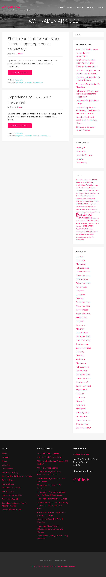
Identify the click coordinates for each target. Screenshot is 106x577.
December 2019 (83, 336)
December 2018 (83, 374)
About (69, 7)
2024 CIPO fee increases (87, 49)
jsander (20, 54)
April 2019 (80, 359)
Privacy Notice (8, 480)
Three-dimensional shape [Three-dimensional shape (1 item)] (90, 223)
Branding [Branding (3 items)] (90, 182)
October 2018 (82, 382)
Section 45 (36, 136)
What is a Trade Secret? (86, 67)
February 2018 (82, 413)
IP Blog (90, 7)
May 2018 (80, 401)
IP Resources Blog (10, 472)
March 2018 (81, 409)
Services (80, 7)
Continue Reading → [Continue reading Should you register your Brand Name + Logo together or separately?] (19, 72)
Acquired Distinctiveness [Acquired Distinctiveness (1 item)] (82, 179)
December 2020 (83, 302)
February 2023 (82, 268)
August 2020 (81, 317)
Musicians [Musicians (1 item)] (88, 209)
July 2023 (80, 256)
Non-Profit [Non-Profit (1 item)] (94, 209)
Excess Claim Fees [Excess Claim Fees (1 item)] (86, 196)
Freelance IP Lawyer (11, 488)
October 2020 (82, 310)
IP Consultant (8, 491)
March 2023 (81, 264)
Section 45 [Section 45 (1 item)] (79, 220)
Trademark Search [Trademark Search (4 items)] (91, 231)
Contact (100, 7)
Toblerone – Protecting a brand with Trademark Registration (87, 94)
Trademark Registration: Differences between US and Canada (50, 529)
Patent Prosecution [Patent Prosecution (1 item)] (92, 212)
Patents (79, 159)
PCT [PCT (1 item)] (99, 212)
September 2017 (83, 428)
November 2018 (83, 378)
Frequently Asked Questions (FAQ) (17, 476)
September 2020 (83, 313)
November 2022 (83, 275)
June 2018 (80, 397)
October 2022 (82, 279)
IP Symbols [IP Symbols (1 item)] (97, 204)
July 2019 (80, 352)
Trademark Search (10, 499)
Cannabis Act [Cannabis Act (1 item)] (87, 190)
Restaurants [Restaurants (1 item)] (96, 218)
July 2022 (80, 291)
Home (60, 7)
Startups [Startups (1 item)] (84, 220)
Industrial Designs (84, 155)
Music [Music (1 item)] (84, 209)
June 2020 (80, 325)
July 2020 (80, 321)
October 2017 (82, 424)
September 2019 (83, 348)
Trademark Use (38, 82)
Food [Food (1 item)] (93, 196)
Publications (7, 469)
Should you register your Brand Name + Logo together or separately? (34, 43)
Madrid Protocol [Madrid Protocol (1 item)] (80, 206)
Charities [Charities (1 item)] (93, 190)
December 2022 (83, 272)
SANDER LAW (11, 6)
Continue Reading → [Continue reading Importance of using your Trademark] (19, 125)
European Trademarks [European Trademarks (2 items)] (86, 193)
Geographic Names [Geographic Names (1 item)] (81, 198)
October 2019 (82, 344)
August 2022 (81, 287)
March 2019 (81, 363)
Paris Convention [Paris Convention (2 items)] (81, 212)
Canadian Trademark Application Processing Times (86, 120)
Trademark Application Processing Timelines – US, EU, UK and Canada (88, 110)
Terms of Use (8, 484)
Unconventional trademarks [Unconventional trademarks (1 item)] (83, 237)
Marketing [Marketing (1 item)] (88, 206)
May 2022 (80, 298)
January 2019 (81, 371)
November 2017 (83, 420)
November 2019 (83, 340)
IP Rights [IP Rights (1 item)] (91, 204)
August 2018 (81, 390)
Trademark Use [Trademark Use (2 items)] (81, 234)
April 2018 (80, 405)
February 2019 (82, 367)
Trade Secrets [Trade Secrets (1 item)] (89, 234)
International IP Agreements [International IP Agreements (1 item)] (91, 201)
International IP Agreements (49, 457)
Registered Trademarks (24, 82)
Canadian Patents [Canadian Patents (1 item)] (84, 187)
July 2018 (80, 393)
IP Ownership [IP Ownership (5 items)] (82, 204)
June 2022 (80, 294)
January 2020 (82, 333)
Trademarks (19, 80)
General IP (80, 151)
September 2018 (83, 386)
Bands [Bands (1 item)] (84, 182)
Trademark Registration (12, 495)
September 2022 (83, 283)
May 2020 (80, 329)
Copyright (80, 147)
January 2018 (81, 416)
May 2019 (80, 355)
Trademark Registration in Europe (52, 499)
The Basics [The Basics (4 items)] (91, 221)
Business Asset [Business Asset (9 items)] (84, 185)
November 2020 (83, 306)
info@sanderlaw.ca (81, 454)
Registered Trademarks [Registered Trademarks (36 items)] (84, 216)
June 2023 (80, 260)
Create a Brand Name (11, 510)
